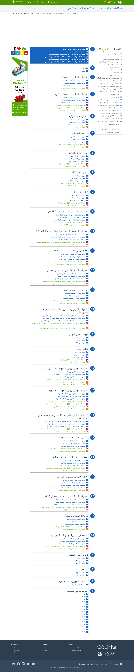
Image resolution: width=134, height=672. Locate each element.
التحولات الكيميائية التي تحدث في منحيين (109, 86)
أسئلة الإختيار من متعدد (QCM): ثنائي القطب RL (73, 203)
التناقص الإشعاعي (115, 67)
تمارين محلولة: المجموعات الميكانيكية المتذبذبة (73, 451)
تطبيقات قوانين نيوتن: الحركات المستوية (109, 102)
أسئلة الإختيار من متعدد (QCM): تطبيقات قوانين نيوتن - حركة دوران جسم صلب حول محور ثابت (59, 429)
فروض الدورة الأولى (115, 94)
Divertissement (74, 650)
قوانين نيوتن (117, 97)
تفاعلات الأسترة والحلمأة (114, 118)
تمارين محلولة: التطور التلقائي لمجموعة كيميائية (73, 490)
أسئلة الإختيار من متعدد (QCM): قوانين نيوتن (74, 360)
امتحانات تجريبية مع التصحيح (112, 129)
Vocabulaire (73, 653)
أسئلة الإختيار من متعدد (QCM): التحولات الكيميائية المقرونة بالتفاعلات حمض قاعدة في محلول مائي (60, 324)
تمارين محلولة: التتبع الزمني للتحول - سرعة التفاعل (72, 264)
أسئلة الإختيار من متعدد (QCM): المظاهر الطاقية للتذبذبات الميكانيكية (67, 468)
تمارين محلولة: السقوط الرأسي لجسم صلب (75, 384)
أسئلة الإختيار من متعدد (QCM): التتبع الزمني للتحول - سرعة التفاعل (67, 261)
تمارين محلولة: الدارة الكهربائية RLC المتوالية (74, 225)
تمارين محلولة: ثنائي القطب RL (78, 205)
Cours (117, 49)
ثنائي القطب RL (116, 75)
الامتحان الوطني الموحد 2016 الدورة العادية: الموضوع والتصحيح (68, 54)
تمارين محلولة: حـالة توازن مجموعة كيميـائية (74, 303)
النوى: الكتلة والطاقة (115, 70)
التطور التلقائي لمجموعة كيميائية (111, 113)
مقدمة (119, 56)
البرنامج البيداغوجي (81, 51)
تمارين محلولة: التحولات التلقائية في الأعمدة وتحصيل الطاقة (70, 510)
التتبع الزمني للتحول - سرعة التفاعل (110, 83)
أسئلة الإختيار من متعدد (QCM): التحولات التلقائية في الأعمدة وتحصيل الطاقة (65, 507)
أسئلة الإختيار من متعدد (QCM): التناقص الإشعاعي (72, 144)
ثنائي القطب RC (116, 72)
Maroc (19, 13)
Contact (114, 664)
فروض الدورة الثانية (115, 124)
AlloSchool (60, 668)
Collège (15, 650)
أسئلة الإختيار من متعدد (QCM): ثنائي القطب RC (73, 183)
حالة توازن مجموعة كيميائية (112, 89)
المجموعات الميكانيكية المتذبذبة (111, 108)
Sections (104, 49)
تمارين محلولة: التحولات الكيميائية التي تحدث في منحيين (70, 284)
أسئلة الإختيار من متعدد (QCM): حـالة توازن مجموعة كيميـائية (69, 301)
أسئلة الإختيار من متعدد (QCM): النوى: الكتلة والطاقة (72, 164)
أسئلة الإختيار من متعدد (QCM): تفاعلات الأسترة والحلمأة (70, 527)
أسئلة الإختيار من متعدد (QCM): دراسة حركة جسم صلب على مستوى (67, 401)
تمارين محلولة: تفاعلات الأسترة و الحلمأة (75, 529)
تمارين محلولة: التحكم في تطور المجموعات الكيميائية (72, 549)
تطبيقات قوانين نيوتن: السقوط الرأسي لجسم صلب (109, 100)
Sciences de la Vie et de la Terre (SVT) (55, 13)
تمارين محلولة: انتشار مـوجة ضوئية (77, 127)
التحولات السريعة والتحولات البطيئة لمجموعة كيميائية (109, 81)
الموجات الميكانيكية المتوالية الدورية (110, 62)
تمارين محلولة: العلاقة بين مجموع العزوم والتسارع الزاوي (71, 406)
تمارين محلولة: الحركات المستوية (77, 409)
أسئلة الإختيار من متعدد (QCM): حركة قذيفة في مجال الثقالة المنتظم (67, 404)
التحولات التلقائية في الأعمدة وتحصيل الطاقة (109, 116)
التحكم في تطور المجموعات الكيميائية (110, 121)
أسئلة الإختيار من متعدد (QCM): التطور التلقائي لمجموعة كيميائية (68, 487)
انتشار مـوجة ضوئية (115, 64)
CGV (106, 664)
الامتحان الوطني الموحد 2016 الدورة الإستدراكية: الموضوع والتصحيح (66, 57)
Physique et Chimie (77, 13)
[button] (32, 2)
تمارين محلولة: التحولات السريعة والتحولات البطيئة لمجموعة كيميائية (67, 244)
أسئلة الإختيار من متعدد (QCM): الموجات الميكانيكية (72, 105)
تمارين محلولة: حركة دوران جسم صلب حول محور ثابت (71, 431)
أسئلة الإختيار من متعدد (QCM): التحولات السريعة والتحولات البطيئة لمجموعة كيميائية (62, 242)
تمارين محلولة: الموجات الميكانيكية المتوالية (74, 88)
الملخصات (118, 127)
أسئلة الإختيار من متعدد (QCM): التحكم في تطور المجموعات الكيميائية (67, 546)
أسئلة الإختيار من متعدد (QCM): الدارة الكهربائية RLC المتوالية (69, 222)
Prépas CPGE (74, 648)
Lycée (27, 13)
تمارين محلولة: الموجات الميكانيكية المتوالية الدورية (72, 110)
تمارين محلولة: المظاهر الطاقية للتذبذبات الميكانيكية (72, 470)
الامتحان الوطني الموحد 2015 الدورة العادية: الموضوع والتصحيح (68, 59)
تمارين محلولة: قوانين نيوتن (79, 362)
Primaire (15, 648)
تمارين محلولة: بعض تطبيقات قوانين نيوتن (74, 382)
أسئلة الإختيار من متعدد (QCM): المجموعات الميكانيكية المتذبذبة (68, 448)
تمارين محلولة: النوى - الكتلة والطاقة (76, 166)
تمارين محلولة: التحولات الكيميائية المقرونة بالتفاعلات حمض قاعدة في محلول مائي (63, 328)
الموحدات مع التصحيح (114, 132)
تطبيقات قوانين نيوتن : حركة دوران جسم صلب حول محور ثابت (109, 105)
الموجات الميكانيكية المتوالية (112, 59)
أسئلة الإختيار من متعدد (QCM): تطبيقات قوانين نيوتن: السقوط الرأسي (67, 379)
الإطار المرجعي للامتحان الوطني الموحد (75, 49)
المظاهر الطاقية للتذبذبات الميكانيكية (110, 110)
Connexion (84, 664)
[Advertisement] (67, 31)
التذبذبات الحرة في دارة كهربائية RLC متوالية (109, 78)
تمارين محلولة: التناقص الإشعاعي (77, 147)
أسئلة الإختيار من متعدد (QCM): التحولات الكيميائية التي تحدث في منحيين (65, 281)
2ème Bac (36, 13)
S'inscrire (95, 664)
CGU (102, 664)
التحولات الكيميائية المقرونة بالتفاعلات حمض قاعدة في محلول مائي (109, 91)
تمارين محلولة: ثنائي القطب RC (78, 186)
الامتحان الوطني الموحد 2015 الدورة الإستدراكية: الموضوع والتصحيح (66, 62)
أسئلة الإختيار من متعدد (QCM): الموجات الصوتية (72, 108)
